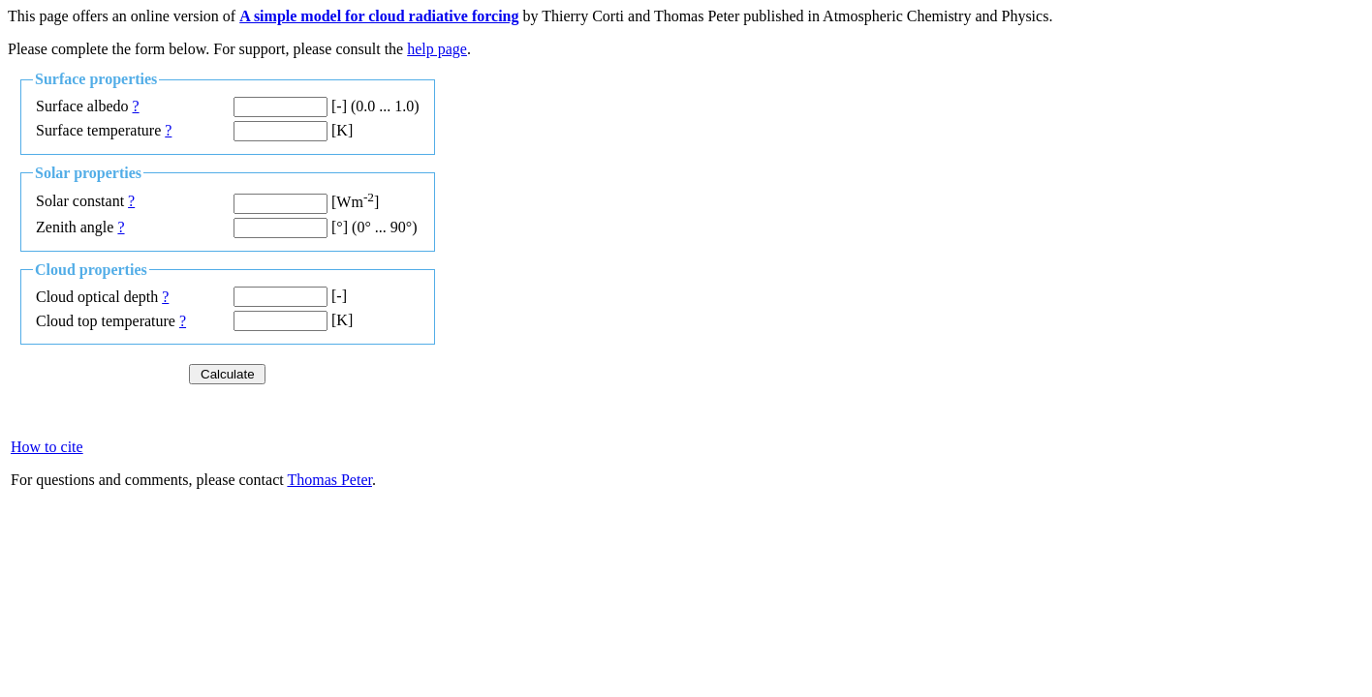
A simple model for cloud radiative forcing (378, 16)
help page (437, 49)
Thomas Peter (329, 479)
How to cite (47, 447)
